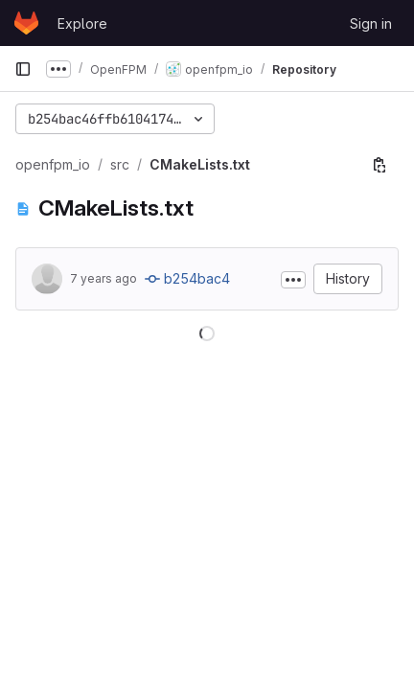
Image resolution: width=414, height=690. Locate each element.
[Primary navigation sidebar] (23, 69)
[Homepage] (26, 23)
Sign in (371, 23)
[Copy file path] (379, 165)
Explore (82, 23)
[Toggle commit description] (293, 279)
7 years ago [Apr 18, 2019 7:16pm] (103, 278)
